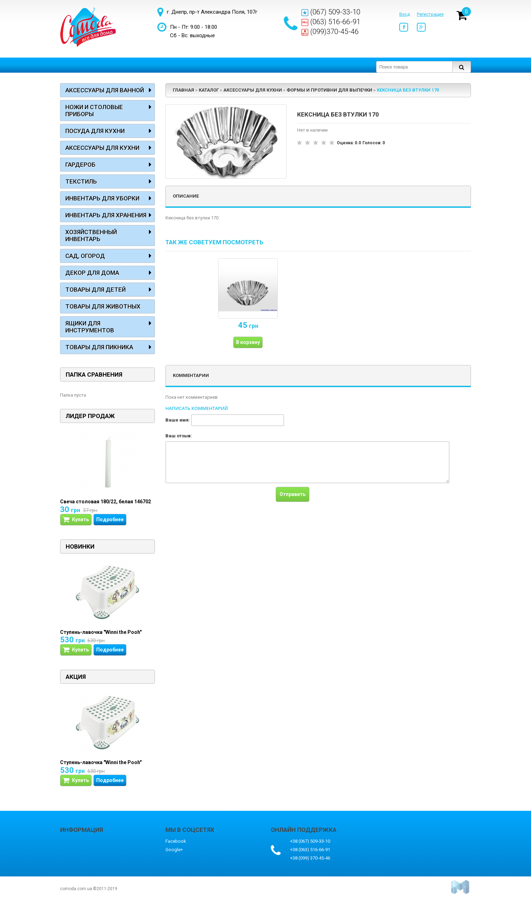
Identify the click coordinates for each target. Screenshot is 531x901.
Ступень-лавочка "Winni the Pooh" (101, 632)
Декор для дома (92, 272)
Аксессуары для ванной (104, 90)
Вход (404, 14)
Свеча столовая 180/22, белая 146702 (105, 501)
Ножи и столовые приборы (94, 111)
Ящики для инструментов (89, 327)
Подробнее (110, 519)
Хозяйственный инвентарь (91, 235)
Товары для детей (95, 289)
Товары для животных (102, 306)
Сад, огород (85, 255)
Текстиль (81, 181)
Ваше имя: (177, 420)
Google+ (174, 849)
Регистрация (430, 14)
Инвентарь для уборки (102, 198)
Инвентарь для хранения (105, 215)
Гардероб (80, 164)
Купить (76, 519)
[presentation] (218, 500)
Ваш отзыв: (178, 435)
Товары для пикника (99, 347)
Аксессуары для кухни (102, 147)
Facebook (175, 841)
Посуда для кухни (95, 130)
